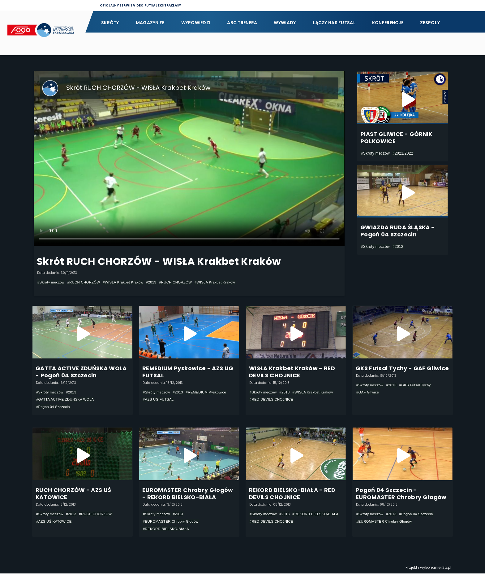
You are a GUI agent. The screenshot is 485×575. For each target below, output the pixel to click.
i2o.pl (446, 569)
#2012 (398, 246)
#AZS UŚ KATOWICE (55, 522)
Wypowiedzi (196, 23)
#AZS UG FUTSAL (159, 399)
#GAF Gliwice (368, 392)
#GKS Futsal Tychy (418, 385)
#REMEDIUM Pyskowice (209, 392)
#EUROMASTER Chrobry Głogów (172, 522)
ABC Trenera (242, 23)
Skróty (110, 23)
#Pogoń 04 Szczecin (54, 407)
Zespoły (430, 23)
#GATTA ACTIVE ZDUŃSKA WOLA (66, 399)
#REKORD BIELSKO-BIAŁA (167, 530)
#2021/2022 (403, 153)
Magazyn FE (150, 23)
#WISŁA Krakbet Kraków (127, 282)
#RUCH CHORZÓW (86, 282)
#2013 (157, 282)
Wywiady (285, 23)
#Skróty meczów (51, 282)
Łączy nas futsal (333, 23)
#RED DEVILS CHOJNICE (273, 399)
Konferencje (387, 23)
